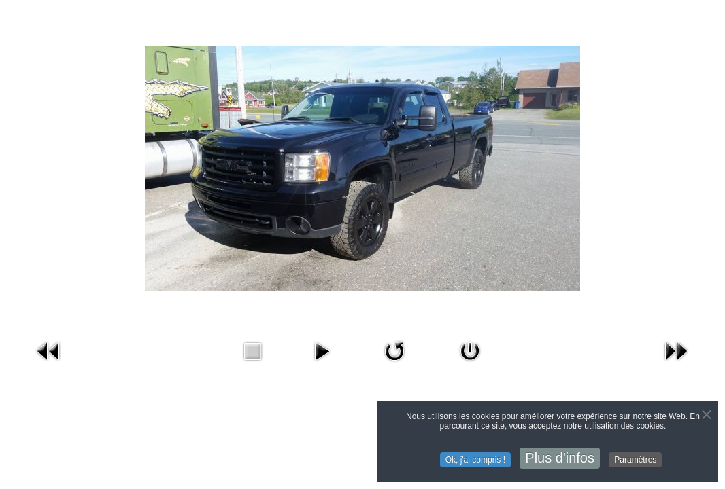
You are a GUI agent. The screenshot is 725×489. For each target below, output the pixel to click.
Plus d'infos (559, 459)
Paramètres (635, 461)
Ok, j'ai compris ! (475, 461)
